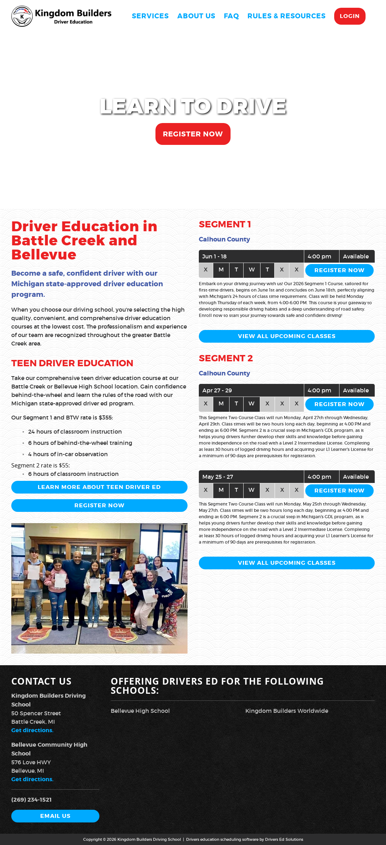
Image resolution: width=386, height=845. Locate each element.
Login (350, 16)
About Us (196, 16)
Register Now (193, 134)
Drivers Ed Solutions (284, 839)
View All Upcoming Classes (287, 336)
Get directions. (32, 730)
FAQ (231, 16)
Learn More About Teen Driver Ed (99, 487)
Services (150, 16)
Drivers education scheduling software (222, 839)
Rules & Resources (286, 16)
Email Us (55, 816)
